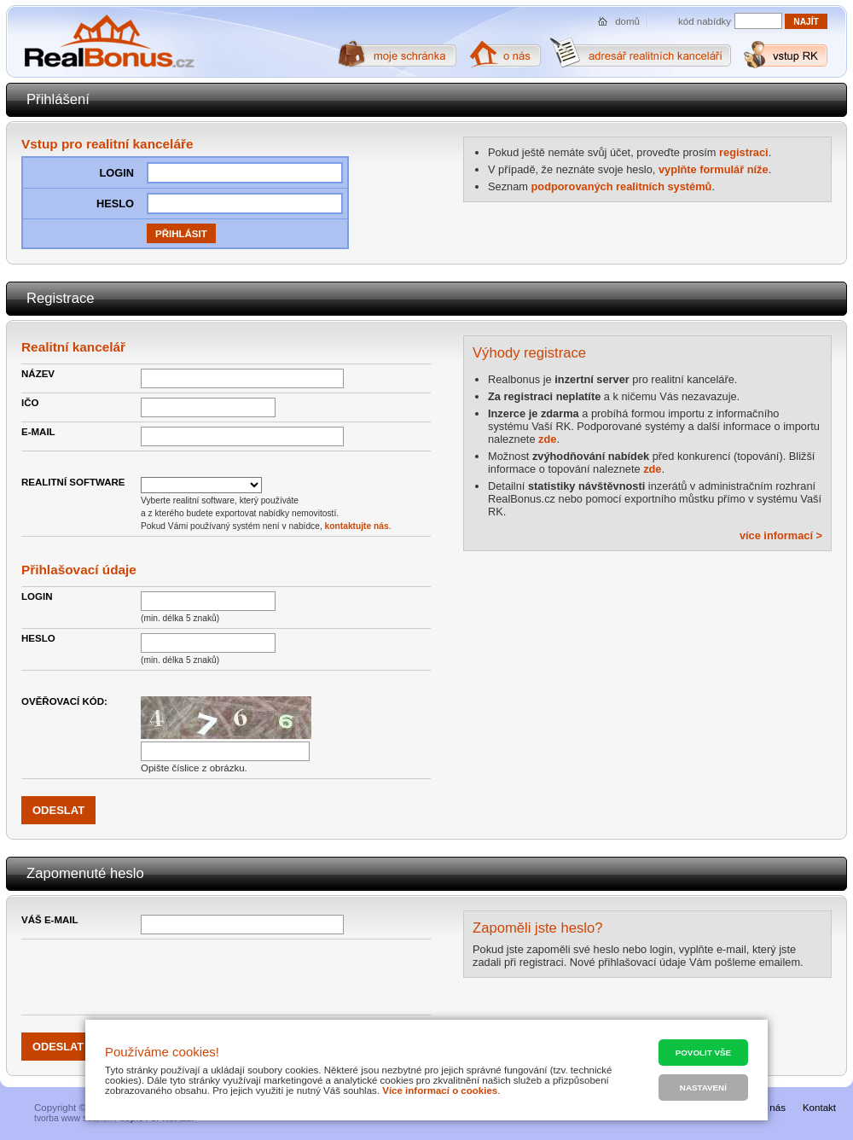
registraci (744, 152)
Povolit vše (703, 1052)
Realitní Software (73, 482)
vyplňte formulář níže (714, 169)
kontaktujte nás (357, 526)
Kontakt (819, 1107)
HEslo (115, 203)
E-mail (38, 432)
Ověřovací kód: (64, 701)
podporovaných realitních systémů (621, 186)
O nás (772, 1107)
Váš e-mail (49, 920)
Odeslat (58, 1046)
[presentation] (270, 977)
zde (547, 439)
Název (38, 374)
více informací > (781, 535)
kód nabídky (704, 21)
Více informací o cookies (439, 1090)
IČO (29, 403)
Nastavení (703, 1087)
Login (116, 172)
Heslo (38, 638)
